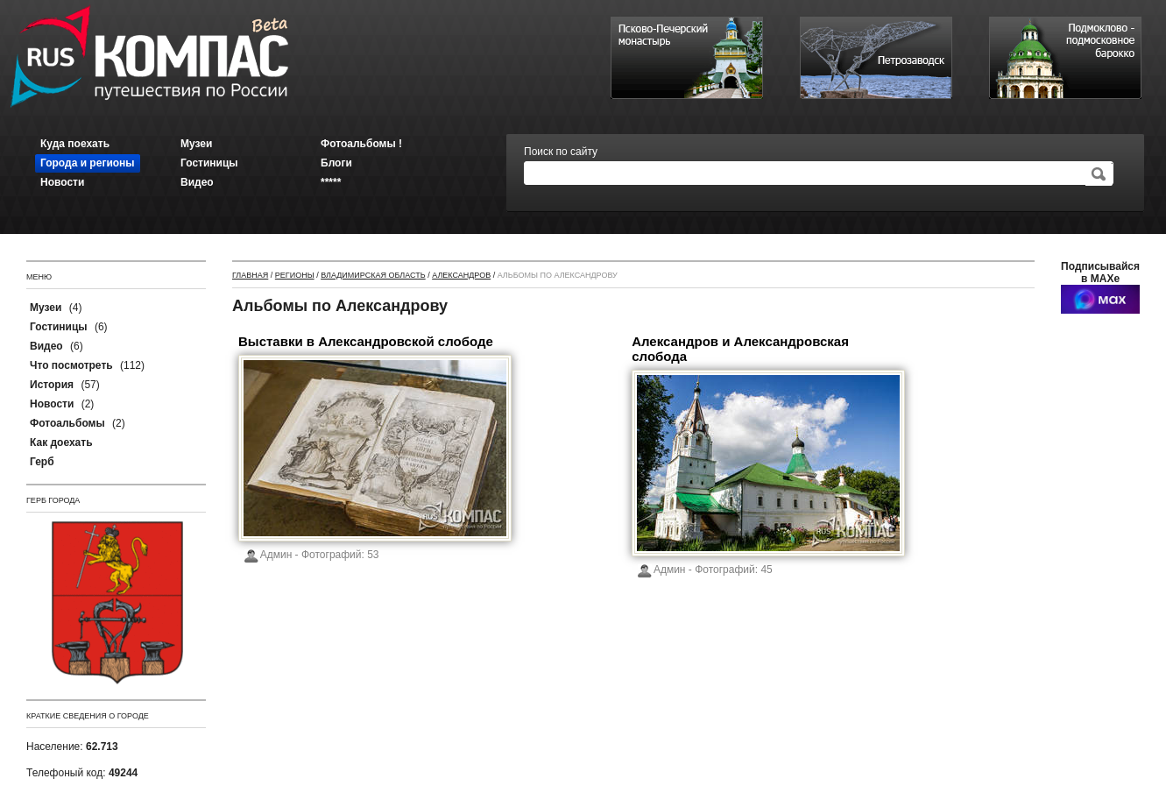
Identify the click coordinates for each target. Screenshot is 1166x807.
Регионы (294, 275)
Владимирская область (373, 275)
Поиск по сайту (560, 151)
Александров (461, 275)
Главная (250, 275)
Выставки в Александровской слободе (365, 341)
